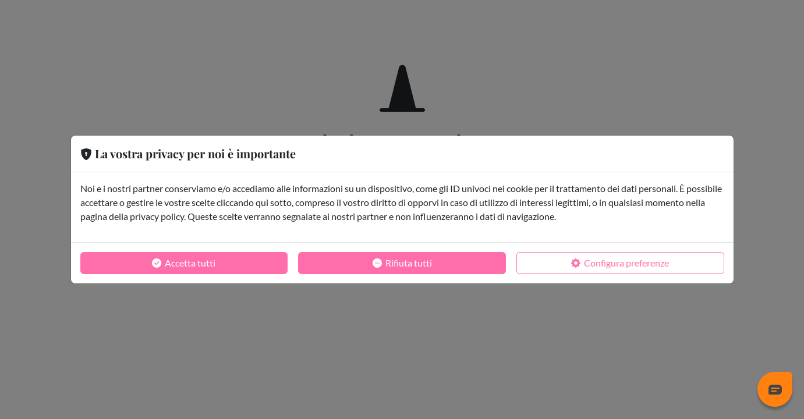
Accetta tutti (183, 263)
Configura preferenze (620, 263)
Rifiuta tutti (402, 263)
